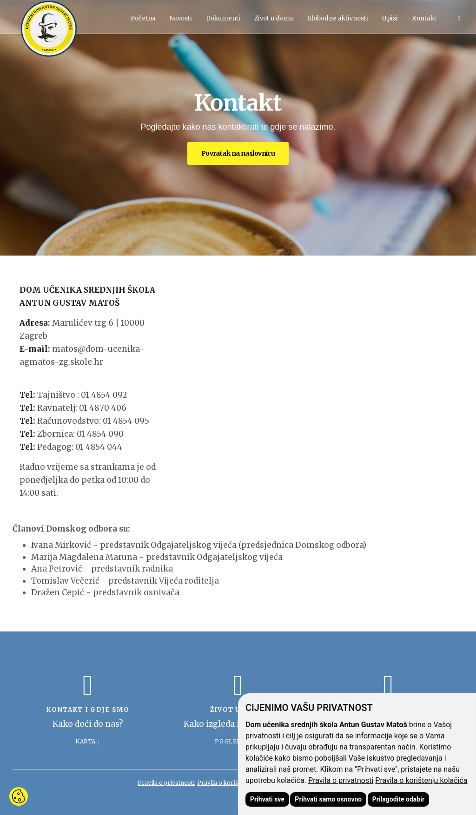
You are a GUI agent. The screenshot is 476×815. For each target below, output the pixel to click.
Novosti (181, 18)
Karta (85, 741)
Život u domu (274, 18)
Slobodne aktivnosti (338, 18)
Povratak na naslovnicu (238, 153)
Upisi (390, 18)
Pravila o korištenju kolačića (421, 780)
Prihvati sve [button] (267, 799)
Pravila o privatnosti (340, 780)
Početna (143, 18)
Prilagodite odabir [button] (398, 799)
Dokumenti (223, 18)
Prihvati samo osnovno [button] (328, 799)
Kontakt (424, 18)
